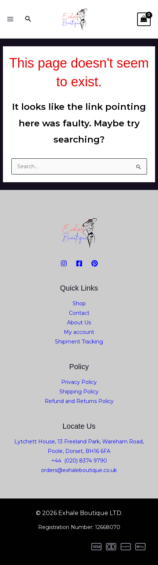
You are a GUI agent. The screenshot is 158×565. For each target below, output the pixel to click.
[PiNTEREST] (94, 263)
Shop (79, 303)
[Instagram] (63, 263)
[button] (28, 19)
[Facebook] (79, 263)
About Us (79, 322)
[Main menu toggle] (10, 19)
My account (79, 332)
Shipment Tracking (79, 341)
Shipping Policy (79, 391)
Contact (79, 313)
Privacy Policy (79, 382)
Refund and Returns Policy (79, 401)
